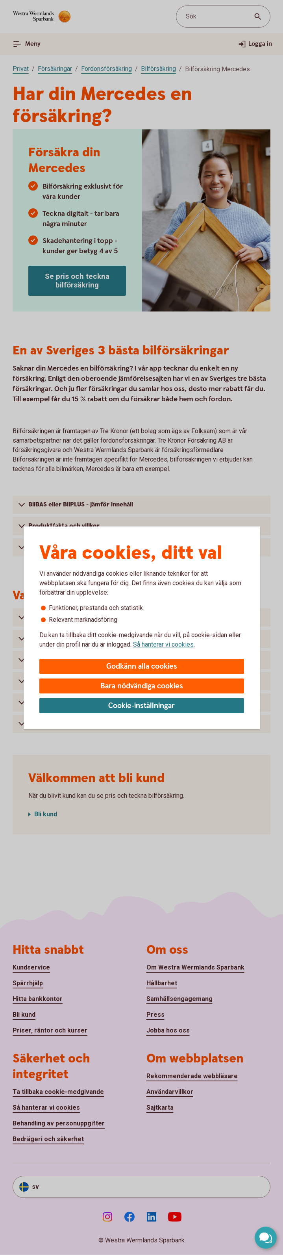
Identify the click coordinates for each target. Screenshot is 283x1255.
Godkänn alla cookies (141, 666)
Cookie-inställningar (141, 706)
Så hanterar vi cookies (163, 644)
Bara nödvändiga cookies (141, 686)
